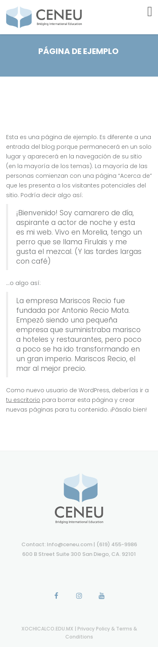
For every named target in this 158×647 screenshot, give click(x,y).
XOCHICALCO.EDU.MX (48, 628)
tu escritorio (23, 400)
